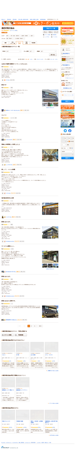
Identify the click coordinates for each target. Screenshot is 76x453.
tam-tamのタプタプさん (11, 271)
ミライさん (8, 193)
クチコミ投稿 (47, 34)
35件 (39, 427)
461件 (10, 427)
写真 (26, 43)
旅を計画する (66, 53)
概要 (5, 42)
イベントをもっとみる (53, 403)
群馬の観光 (15, 19)
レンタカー (39, 442)
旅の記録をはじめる (67, 88)
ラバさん (8, 80)
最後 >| (40, 326)
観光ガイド (3, 19)
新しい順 (52, 59)
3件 (39, 361)
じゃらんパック (27, 442)
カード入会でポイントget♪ (67, 31)
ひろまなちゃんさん (10, 241)
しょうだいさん (9, 164)
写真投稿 (54, 34)
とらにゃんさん (9, 139)
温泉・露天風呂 (21, 442)
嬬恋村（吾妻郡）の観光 (34, 19)
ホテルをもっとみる (54, 435)
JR (31, 442)
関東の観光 (9, 19)
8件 (24, 361)
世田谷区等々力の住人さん (11, 319)
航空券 (43, 442)
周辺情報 (33, 42)
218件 (25, 427)
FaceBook (69, 130)
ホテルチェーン (9, 442)
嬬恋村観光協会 (43, 19)
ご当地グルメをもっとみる (52, 370)
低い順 (42, 59)
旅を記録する (66, 65)
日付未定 (72, 141)
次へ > (35, 326)
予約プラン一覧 (50, 28)
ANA (34, 442)
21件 (54, 361)
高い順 (38, 59)
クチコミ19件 (13, 30)
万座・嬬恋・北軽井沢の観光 (23, 19)
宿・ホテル (3, 442)
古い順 (31, 59)
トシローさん (8, 217)
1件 (10, 361)
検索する (67, 101)
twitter (65, 130)
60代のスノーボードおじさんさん (13, 110)
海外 (50, 442)
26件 (54, 427)
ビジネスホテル (15, 442)
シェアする (47, 36)
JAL (32, 442)
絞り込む (53, 54)
